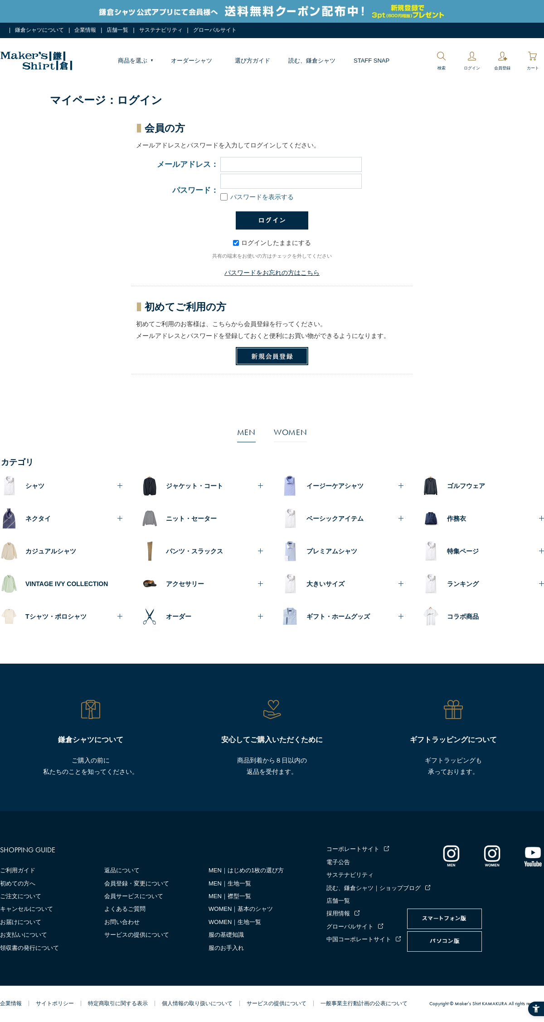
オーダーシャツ (191, 60)
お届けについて (20, 922)
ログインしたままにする (272, 242)
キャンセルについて (26, 908)
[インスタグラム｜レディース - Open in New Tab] (492, 855)
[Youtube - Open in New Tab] (532, 855)
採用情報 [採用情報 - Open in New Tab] (338, 913)
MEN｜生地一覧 (230, 883)
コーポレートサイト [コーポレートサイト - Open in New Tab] (352, 849)
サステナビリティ (161, 30)
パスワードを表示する (257, 196)
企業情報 (85, 30)
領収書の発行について (29, 947)
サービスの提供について (136, 934)
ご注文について (20, 896)
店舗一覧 (117, 30)
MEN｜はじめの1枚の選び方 (246, 870)
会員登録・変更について (136, 883)
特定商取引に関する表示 (118, 1003)
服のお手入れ (226, 947)
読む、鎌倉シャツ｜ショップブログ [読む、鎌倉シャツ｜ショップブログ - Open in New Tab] (373, 888)
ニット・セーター (191, 518)
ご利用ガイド (17, 870)
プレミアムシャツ (331, 551)
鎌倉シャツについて (39, 30)
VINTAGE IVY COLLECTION (66, 583)
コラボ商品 (463, 616)
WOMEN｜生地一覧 (235, 922)
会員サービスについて (133, 896)
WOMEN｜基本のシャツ (241, 908)
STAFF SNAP (371, 60)
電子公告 (338, 862)
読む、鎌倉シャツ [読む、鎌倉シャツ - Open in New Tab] (311, 60)
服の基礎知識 (226, 934)
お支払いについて (23, 934)
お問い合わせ (122, 922)
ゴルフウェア (466, 485)
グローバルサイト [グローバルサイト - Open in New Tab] (215, 30)
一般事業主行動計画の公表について (364, 1003)
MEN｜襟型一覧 (230, 896)
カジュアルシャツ (50, 551)
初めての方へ (17, 883)
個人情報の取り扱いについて (197, 1003)
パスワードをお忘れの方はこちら (272, 272)
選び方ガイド (252, 60)
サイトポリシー (55, 1003)
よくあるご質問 (125, 908)
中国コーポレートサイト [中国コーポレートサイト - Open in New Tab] (358, 939)
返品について (122, 870)
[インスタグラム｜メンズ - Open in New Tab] (451, 855)
